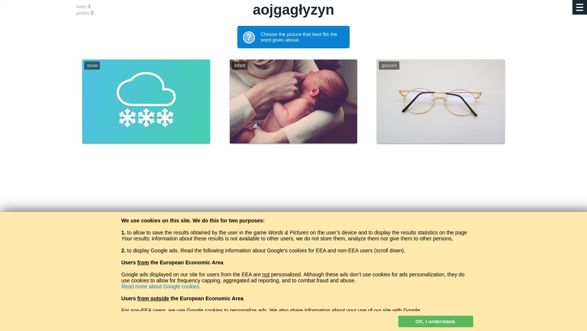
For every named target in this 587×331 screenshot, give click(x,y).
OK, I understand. (436, 321)
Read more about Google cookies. (161, 286)
